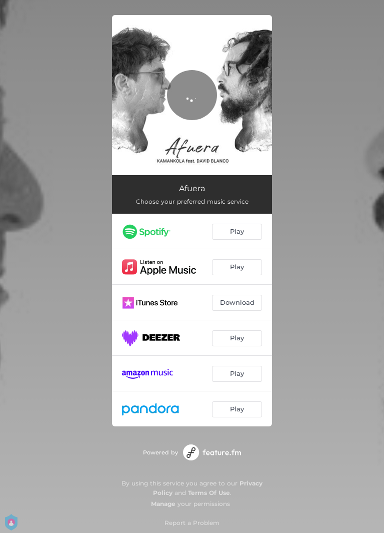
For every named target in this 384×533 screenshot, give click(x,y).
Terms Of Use (209, 492)
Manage (163, 503)
